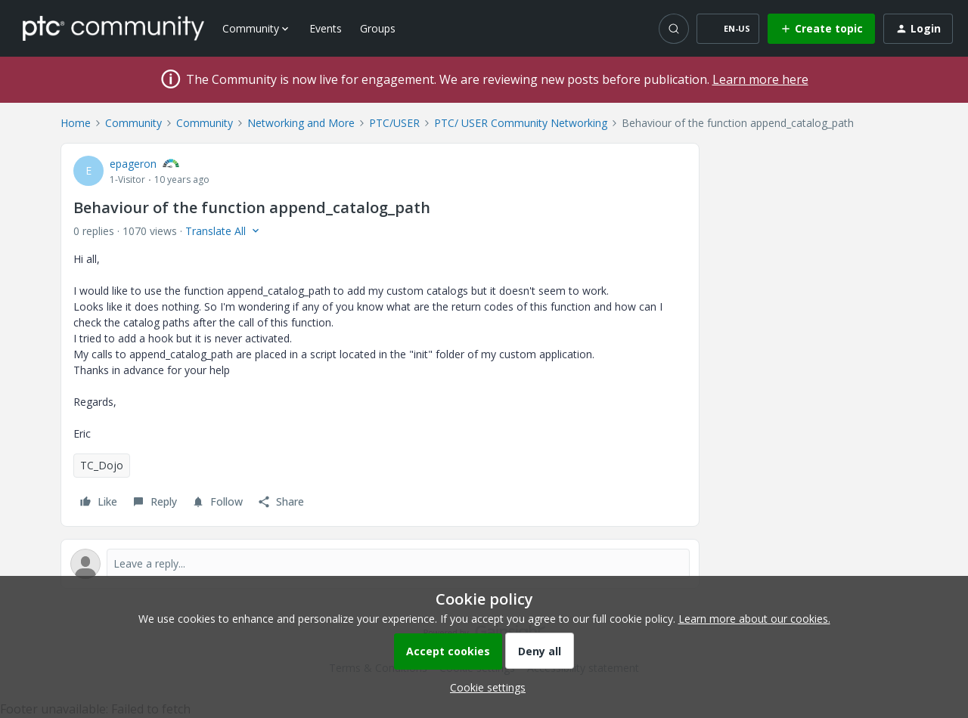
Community (133, 123)
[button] (728, 29)
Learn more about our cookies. (754, 618)
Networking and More (301, 123)
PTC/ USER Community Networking (520, 123)
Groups (378, 28)
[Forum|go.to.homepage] (113, 28)
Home (75, 123)
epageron (133, 163)
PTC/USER (394, 123)
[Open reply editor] (380, 564)
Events (325, 28)
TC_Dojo (101, 465)
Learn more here (760, 79)
